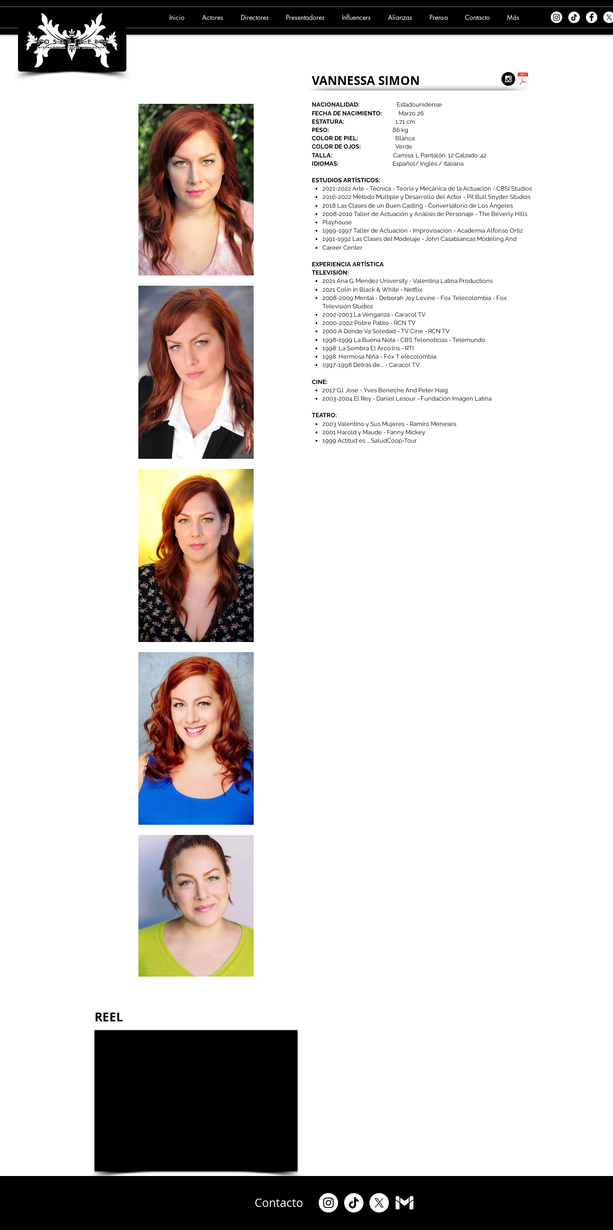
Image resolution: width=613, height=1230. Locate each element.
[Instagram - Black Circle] (508, 79)
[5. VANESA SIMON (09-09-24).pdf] (522, 81)
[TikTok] (574, 17)
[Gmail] (404, 1202)
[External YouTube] (196, 1100)
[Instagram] (556, 17)
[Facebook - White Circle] (591, 17)
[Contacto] (279, 1202)
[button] (214, 17)
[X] (379, 1202)
